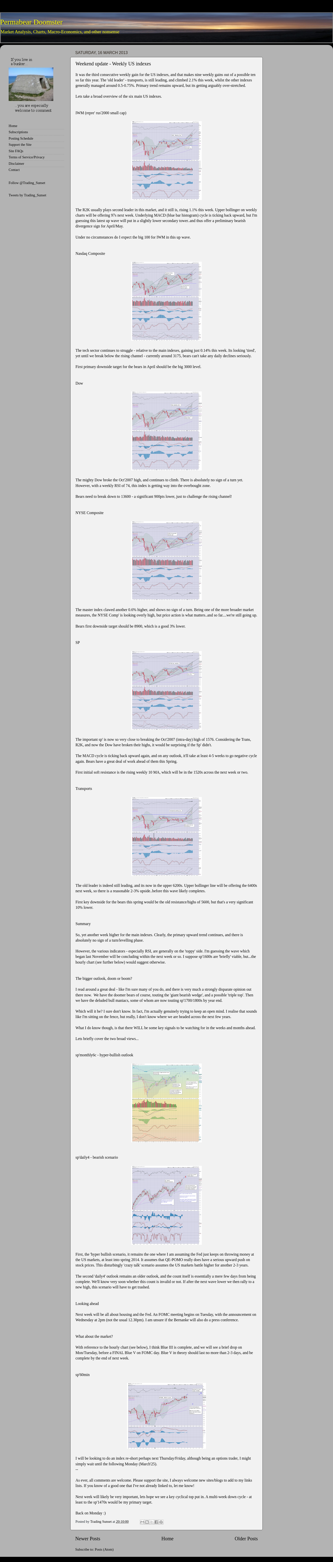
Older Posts (246, 1538)
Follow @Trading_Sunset (27, 183)
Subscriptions (18, 132)
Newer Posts (87, 1538)
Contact (14, 170)
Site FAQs (16, 151)
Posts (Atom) (104, 1549)
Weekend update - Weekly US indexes (113, 63)
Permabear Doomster (31, 22)
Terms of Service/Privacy (27, 157)
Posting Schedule (21, 138)
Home (167, 1538)
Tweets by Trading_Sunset (27, 195)
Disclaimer (16, 164)
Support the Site (20, 145)
